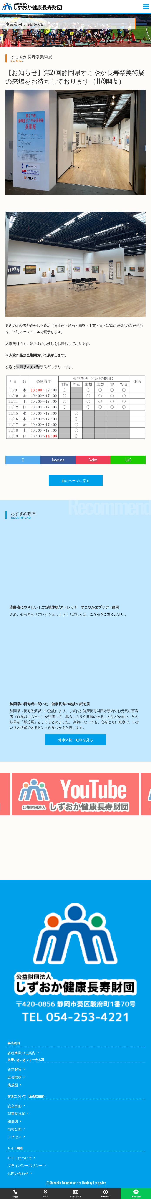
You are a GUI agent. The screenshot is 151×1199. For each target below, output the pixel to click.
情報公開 (15, 1128)
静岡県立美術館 (28, 366)
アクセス (15, 1136)
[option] (75, 800)
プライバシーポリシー (25, 1165)
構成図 (13, 1084)
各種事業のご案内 (21, 1052)
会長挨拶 (15, 1077)
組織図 (13, 1121)
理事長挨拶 (16, 1113)
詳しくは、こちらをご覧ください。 (100, 614)
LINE (128, 460)
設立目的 (15, 1105)
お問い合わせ (18, 1173)
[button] (146, 5)
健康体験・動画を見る (75, 739)
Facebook (58, 460)
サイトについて (20, 1157)
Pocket (93, 460)
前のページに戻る (76, 480)
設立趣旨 (15, 1069)
